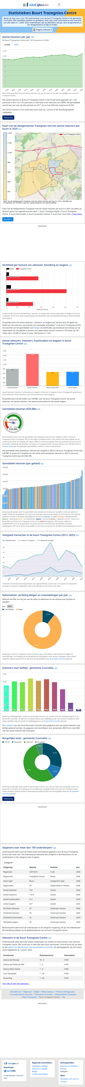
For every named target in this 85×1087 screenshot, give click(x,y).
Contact (63, 1081)
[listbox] (10, 606)
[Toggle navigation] (59, 4)
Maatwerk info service (69, 1079)
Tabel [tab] (16, 44)
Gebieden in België (40, 1066)
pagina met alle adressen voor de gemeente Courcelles (30, 947)
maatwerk (9, 725)
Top (63, 997)
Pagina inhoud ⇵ (42, 29)
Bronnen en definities (69, 1066)
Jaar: (4, 606)
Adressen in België (39, 1069)
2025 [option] (10, 606)
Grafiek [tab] (7, 44)
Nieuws (63, 1069)
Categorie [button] (8, 862)
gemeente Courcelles (59, 659)
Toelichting (8, 117)
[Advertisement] (42, 244)
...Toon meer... (77, 214)
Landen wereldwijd (40, 1074)
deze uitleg (9, 446)
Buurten (7, 219)
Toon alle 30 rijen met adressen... (16, 983)
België (36, 328)
